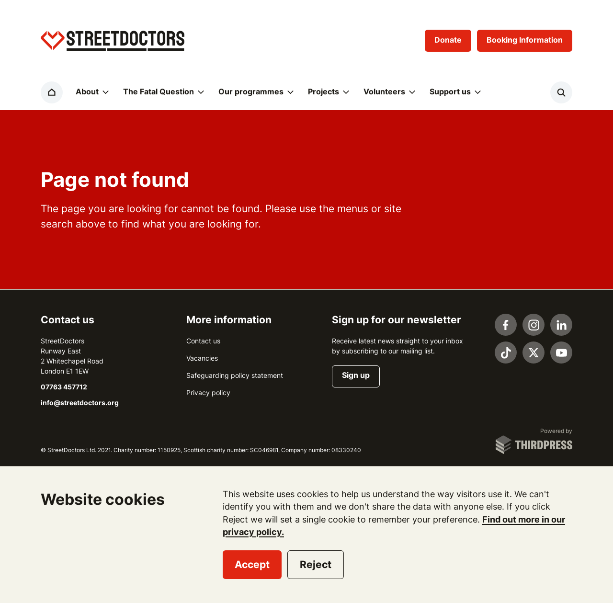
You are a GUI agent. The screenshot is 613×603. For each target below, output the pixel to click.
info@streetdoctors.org (80, 402)
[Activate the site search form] (561, 92)
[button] (91, 92)
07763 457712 (64, 387)
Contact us (203, 341)
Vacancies (202, 358)
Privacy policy (208, 392)
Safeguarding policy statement (234, 375)
